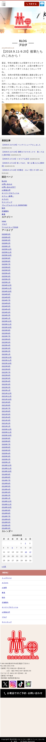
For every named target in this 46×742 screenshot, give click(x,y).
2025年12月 (6, 249)
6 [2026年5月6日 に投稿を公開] (12, 548)
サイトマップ (7, 202)
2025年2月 (6, 279)
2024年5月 (6, 306)
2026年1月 (6, 246)
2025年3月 (6, 276)
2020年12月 (6, 429)
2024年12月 (6, 285)
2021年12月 (6, 393)
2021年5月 (6, 414)
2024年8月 (6, 297)
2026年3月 (6, 240)
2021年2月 (6, 423)
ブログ (4, 224)
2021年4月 (6, 417)
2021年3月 (6, 420)
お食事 (4, 588)
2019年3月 (6, 492)
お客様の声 (6, 190)
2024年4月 (6, 309)
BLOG (4, 181)
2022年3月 (6, 384)
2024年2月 (6, 315)
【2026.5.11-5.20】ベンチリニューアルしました (21, 145)
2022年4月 (6, 381)
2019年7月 (6, 480)
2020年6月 (6, 447)
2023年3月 (6, 348)
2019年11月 (6, 468)
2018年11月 (6, 504)
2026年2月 (6, 243)
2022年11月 (6, 360)
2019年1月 (6, 498)
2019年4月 (6, 489)
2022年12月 (6, 357)
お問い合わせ (7, 184)
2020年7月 (6, 444)
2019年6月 (6, 483)
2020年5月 (6, 450)
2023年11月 (6, 324)
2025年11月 (6, 252)
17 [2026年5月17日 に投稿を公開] (30, 552)
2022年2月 (6, 387)
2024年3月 (6, 312)
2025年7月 (6, 264)
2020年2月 (6, 459)
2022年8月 (6, 369)
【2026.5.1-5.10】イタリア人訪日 (15, 159)
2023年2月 (6, 351)
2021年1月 (6, 426)
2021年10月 (6, 399)
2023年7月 (6, 336)
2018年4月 (6, 525)
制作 (3, 208)
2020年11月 (6, 432)
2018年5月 (6, 522)
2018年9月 (6, 510)
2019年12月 (6, 465)
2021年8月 (6, 405)
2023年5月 (6, 342)
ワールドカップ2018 (10, 227)
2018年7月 (6, 516)
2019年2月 (6, 495)
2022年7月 (6, 372)
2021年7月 (6, 408)
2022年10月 (6, 363)
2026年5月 (6, 234)
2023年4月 (6, 345)
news (4, 221)
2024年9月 (6, 294)
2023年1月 (6, 354)
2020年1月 (6, 462)
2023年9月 (6, 330)
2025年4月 (6, 273)
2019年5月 (6, 486)
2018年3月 (6, 528)
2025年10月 (6, 255)
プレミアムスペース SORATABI (14, 205)
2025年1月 (6, 282)
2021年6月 (6, 411)
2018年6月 (6, 519)
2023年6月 (6, 339)
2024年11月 (6, 288)
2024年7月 (6, 300)
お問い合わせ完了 (9, 187)
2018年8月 (6, 513)
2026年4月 (6, 237)
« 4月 (4, 567)
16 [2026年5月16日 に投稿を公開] (26, 552)
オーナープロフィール (10, 193)
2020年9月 (6, 438)
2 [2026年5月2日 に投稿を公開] (25, 543)
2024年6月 (6, 303)
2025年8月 (6, 261)
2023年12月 (6, 321)
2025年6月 (6, 267)
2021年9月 (6, 402)
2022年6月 (6, 375)
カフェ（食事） (8, 196)
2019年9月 (6, 474)
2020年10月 (6, 435)
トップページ (7, 578)
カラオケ (5, 199)
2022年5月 (6, 378)
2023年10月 (6, 327)
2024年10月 (6, 291)
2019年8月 (6, 477)
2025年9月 (6, 258)
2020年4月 (6, 453)
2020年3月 (6, 456)
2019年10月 (6, 471)
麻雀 (3, 214)
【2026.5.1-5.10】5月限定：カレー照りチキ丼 (20, 170)
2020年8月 (6, 441)
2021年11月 (6, 396)
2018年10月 (6, 507)
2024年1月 (6, 318)
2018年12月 (6, 501)
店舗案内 (5, 211)
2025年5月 (6, 270)
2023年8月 (6, 333)
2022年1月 (6, 390)
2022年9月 (6, 366)
